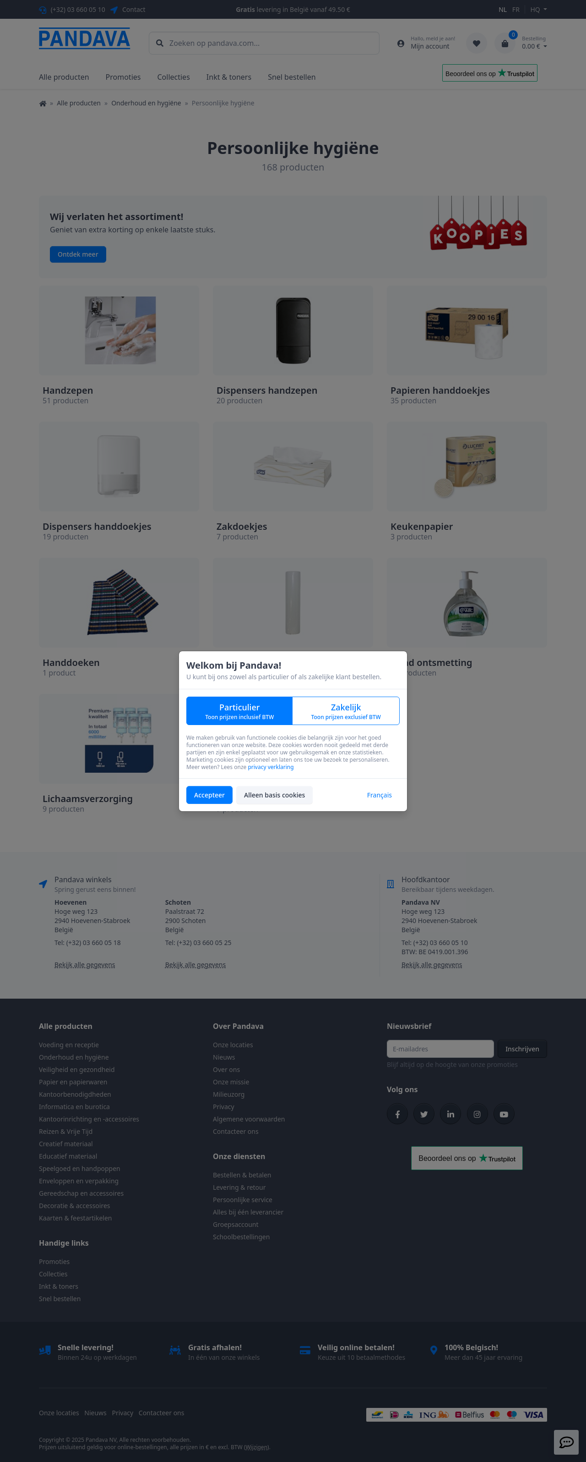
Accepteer (209, 795)
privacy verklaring (270, 767)
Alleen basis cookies (274, 795)
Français (379, 795)
